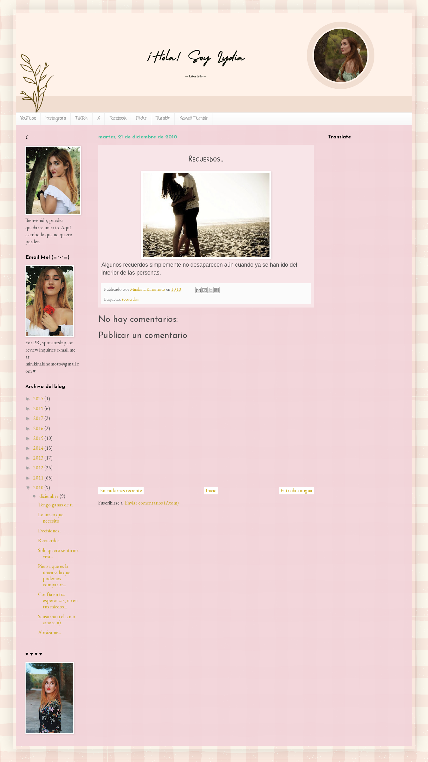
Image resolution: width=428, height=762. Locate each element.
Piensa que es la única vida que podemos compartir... (54, 575)
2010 (38, 487)
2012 (38, 467)
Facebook (117, 118)
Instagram (55, 118)
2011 (38, 477)
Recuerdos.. (50, 540)
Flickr (141, 118)
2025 (38, 398)
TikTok (81, 118)
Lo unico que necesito (50, 517)
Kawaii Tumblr (193, 118)
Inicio (211, 490)
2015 (38, 438)
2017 (38, 418)
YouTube (28, 118)
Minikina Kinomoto (148, 289)
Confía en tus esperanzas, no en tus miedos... (58, 600)
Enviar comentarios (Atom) (152, 502)
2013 (38, 457)
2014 (38, 448)
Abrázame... (49, 632)
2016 (38, 428)
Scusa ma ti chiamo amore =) (56, 619)
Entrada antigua (296, 490)
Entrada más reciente (121, 490)
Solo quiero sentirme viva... (58, 553)
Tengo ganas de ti (55, 504)
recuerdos (130, 299)
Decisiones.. (49, 530)
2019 (38, 408)
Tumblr (163, 118)
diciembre (49, 496)
